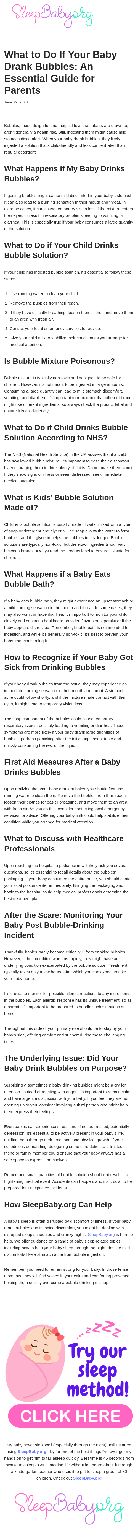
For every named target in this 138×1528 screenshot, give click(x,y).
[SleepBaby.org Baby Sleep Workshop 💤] (52, 16)
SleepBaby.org (101, 1234)
